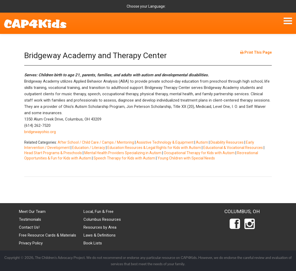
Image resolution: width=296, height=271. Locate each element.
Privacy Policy (31, 243)
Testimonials (30, 219)
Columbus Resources (102, 219)
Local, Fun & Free (98, 211)
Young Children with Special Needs (186, 158)
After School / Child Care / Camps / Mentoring (96, 142)
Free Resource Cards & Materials (47, 235)
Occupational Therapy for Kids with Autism (199, 153)
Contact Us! (29, 227)
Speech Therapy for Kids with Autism (124, 158)
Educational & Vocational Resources (233, 147)
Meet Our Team (32, 211)
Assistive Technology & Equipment (165, 142)
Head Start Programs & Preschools (53, 153)
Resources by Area (99, 227)
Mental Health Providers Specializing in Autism (122, 153)
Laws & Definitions (99, 235)
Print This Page (256, 52)
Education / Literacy (88, 147)
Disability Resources (227, 142)
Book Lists (92, 243)
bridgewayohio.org (40, 131)
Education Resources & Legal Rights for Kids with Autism (154, 147)
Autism (202, 142)
